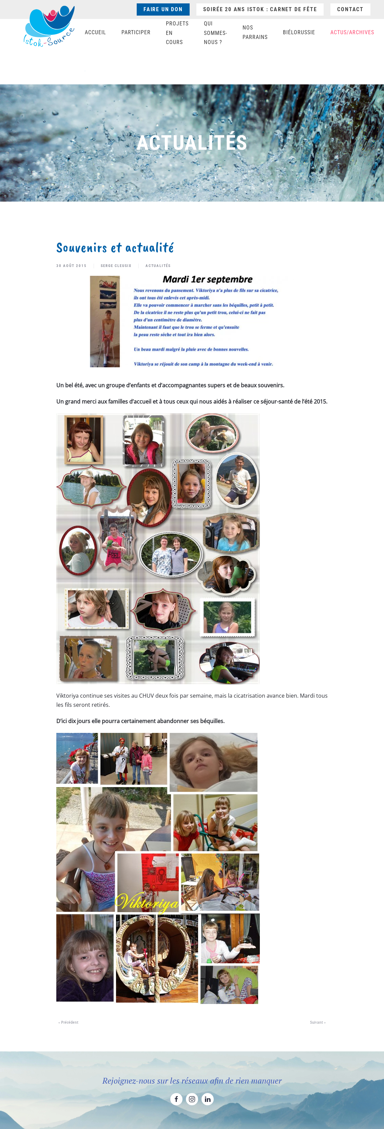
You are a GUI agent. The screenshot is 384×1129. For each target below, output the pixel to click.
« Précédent (68, 1022)
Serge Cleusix (116, 266)
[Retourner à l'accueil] (49, 26)
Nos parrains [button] (255, 32)
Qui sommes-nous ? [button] (215, 32)
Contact (350, 9)
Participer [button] (136, 32)
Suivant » (318, 1022)
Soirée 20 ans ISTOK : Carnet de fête (260, 9)
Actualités (158, 266)
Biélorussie (299, 32)
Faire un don (163, 9)
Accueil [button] (95, 32)
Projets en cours (177, 32)
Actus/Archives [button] (352, 32)
